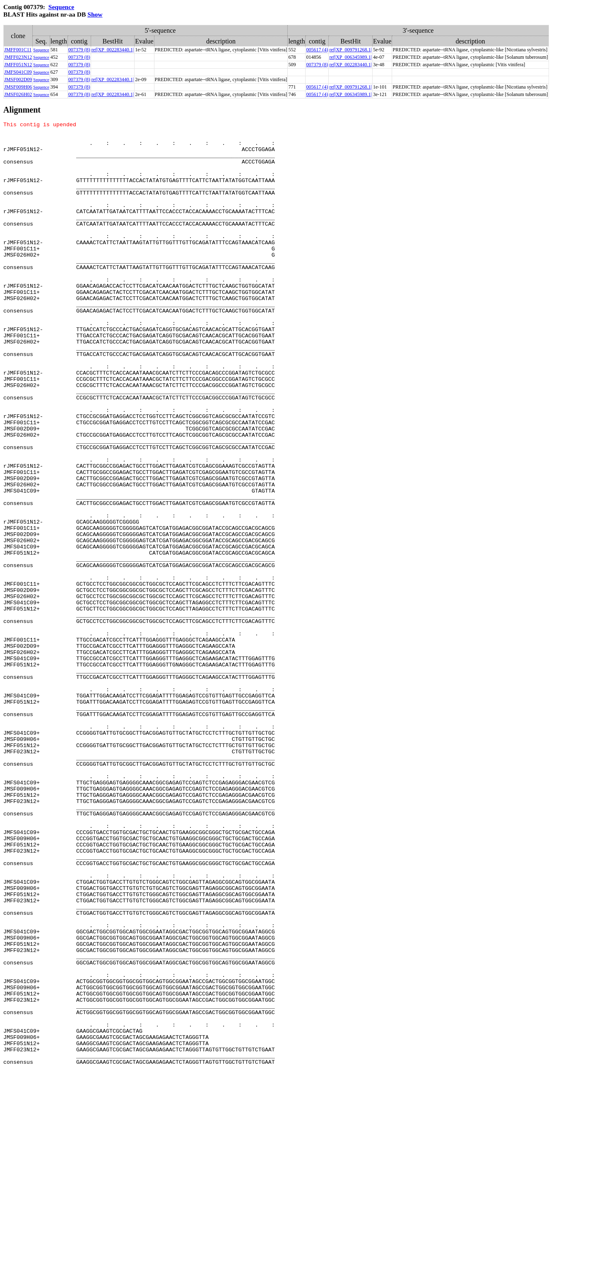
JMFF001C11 (17, 50)
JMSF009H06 (18, 87)
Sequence (61, 6)
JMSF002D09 (18, 79)
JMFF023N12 (18, 57)
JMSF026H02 (18, 94)
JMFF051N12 (18, 64)
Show (94, 14)
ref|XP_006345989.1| (350, 57)
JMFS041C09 (18, 72)
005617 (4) (317, 50)
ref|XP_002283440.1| (113, 50)
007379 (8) (79, 50)
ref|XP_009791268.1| (350, 50)
